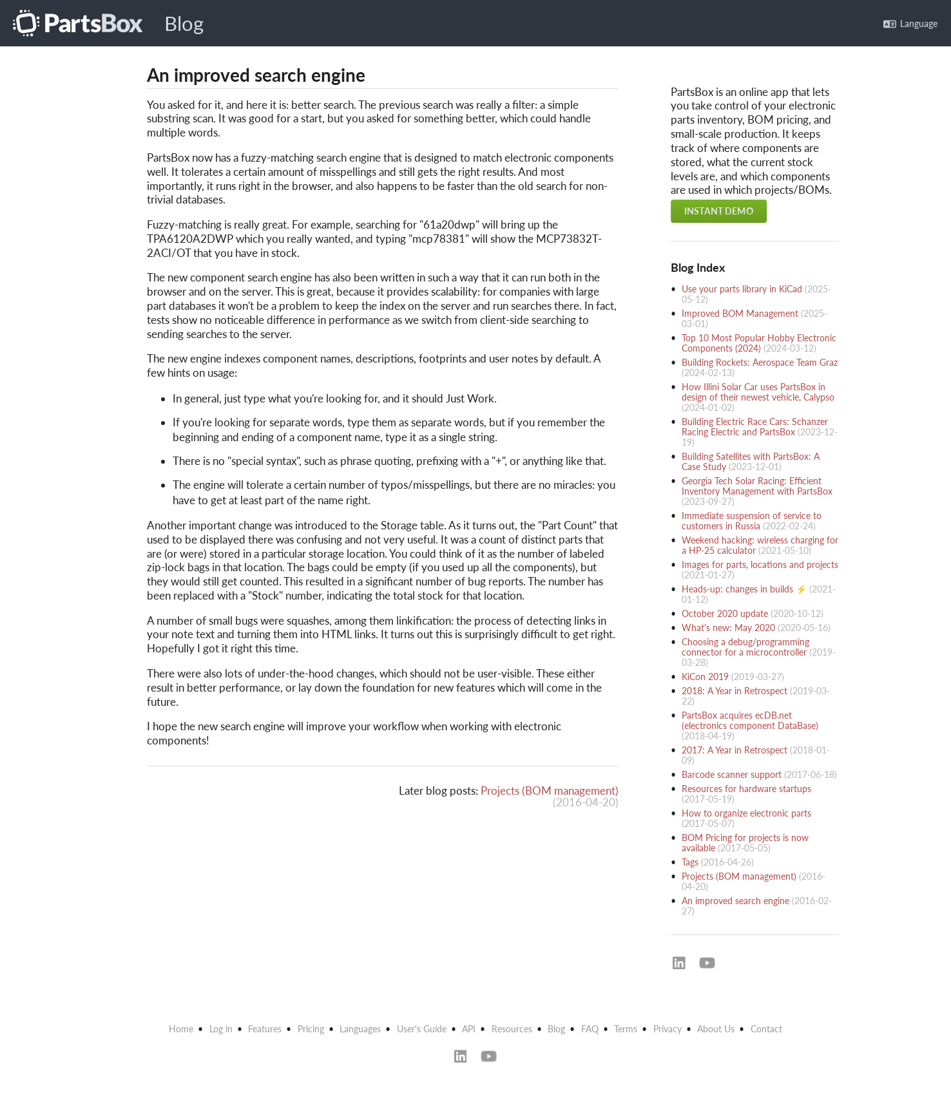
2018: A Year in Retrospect (734, 690)
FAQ (590, 1028)
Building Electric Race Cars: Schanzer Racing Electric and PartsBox (755, 426)
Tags (690, 862)
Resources (512, 1028)
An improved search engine (735, 900)
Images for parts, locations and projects (760, 564)
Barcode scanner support (732, 774)
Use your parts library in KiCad (742, 288)
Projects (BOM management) (550, 790)
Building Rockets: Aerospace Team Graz (760, 362)
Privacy (667, 1028)
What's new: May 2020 (728, 627)
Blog (184, 23)
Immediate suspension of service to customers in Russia (751, 520)
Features (265, 1028)
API (469, 1028)
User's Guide (422, 1028)
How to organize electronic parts (746, 813)
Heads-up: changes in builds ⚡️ (744, 588)
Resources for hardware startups (746, 788)
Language (910, 23)
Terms (625, 1028)
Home (181, 1028)
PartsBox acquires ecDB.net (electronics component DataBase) (750, 720)
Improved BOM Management (740, 313)
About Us (716, 1028)
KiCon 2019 (705, 676)
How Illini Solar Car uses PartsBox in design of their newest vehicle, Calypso (758, 391)
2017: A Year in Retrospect (734, 749)
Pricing (311, 1028)
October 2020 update (725, 613)
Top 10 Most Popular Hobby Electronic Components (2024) (759, 343)
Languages (360, 1028)
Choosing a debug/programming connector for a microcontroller (745, 647)
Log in (221, 1028)
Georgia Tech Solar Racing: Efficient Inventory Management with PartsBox (757, 486)
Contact (766, 1028)
